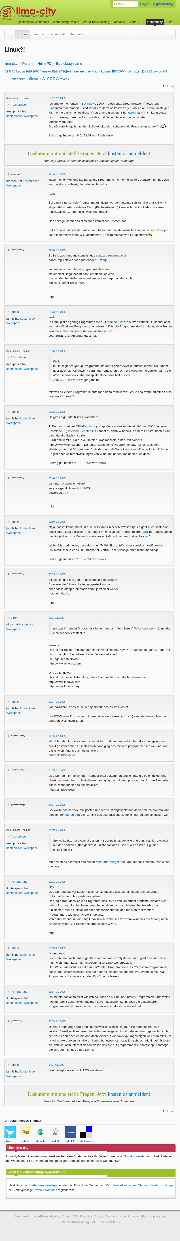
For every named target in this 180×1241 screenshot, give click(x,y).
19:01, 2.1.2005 (57, 881)
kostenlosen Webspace (22, 116)
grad (88, 71)
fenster (46, 71)
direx (14, 617)
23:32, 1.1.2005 (57, 411)
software (33, 79)
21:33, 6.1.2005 (57, 1021)
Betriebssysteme (69, 63)
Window (89, 103)
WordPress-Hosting (96, 22)
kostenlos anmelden (128, 153)
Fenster (85, 431)
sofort (21, 79)
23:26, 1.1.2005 (57, 351)
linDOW (82, 488)
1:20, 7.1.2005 (56, 1064)
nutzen (136, 71)
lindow (118, 71)
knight (96, 71)
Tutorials (76, 34)
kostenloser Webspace (33, 22)
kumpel (106, 71)
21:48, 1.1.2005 (57, 174)
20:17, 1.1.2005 (57, 98)
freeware (78, 71)
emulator (33, 71)
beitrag (9, 71)
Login (144, 4)
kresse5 (16, 174)
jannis (15, 312)
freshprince (18, 104)
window (50, 78)
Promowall (58, 34)
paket (147, 71)
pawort (157, 71)
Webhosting (23, 1216)
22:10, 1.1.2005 (57, 250)
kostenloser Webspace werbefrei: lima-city (44, 13)
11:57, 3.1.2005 (57, 991)
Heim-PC (44, 63)
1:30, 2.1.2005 (56, 617)
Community (155, 22)
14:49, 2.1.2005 (57, 830)
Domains (119, 22)
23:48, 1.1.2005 (57, 478)
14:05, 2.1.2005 (57, 736)
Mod (99, 862)
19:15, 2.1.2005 (57, 948)
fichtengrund (19, 881)
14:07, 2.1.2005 (57, 804)
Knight (114, 862)
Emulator (89, 426)
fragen (66, 71)
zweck (64, 79)
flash (56, 71)
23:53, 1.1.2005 (57, 574)
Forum (22, 34)
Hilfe (169, 22)
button (20, 71)
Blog (144, 1216)
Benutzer (38, 34)
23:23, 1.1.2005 (57, 312)
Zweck (122, 322)
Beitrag (53, 135)
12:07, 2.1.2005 (57, 701)
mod (128, 71)
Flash (52, 108)
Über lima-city (129, 1216)
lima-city (10, 63)
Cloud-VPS (136, 22)
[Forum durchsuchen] (125, 4)
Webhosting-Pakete (66, 22)
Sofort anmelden (135, 1156)
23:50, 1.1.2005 (57, 521)
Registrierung (162, 4)
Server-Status (110, 1222)
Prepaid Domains (45, 1190)
